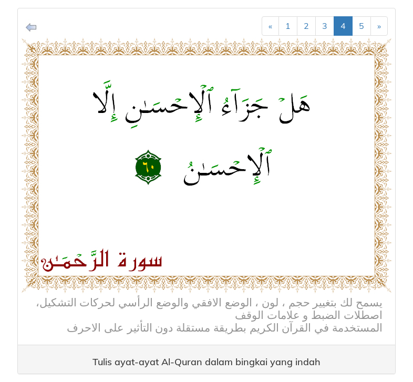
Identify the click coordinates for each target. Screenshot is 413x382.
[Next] (379, 26)
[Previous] (270, 26)
